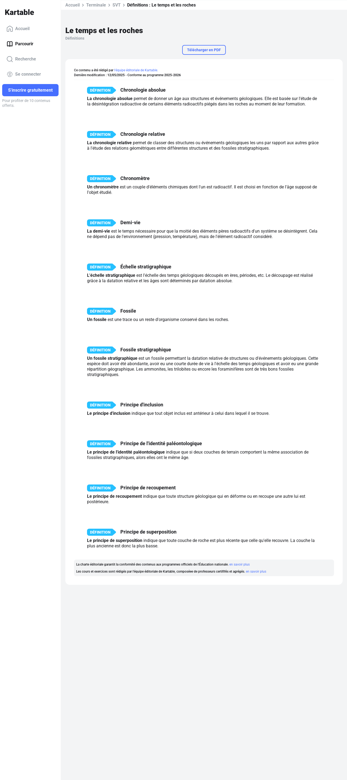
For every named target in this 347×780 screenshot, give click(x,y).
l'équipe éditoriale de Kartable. (136, 70)
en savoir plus (239, 564)
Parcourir (20, 44)
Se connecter (24, 74)
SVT (117, 5)
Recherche (21, 59)
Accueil (18, 28)
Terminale (96, 5)
